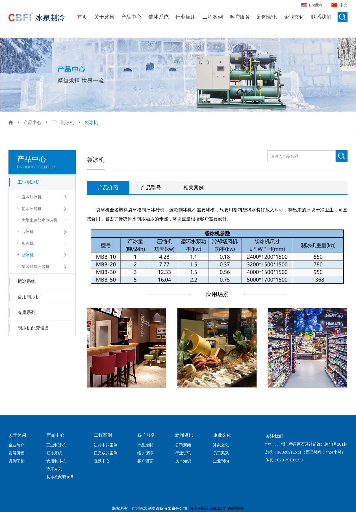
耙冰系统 (27, 281)
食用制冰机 (29, 296)
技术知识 (183, 461)
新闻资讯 (267, 17)
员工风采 (221, 453)
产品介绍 (108, 187)
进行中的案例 (106, 445)
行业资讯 (183, 453)
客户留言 (145, 461)
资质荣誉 (16, 461)
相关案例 (193, 187)
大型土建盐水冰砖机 (36, 220)
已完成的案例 (106, 453)
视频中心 (102, 461)
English (311, 5)
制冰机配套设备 (33, 328)
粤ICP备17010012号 (208, 508)
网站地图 (236, 508)
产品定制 (145, 445)
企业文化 (294, 17)
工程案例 (213, 17)
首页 (82, 17)
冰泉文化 (221, 445)
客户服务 (240, 17)
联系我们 (321, 17)
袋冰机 (91, 122)
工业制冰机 (63, 122)
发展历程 (16, 453)
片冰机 (25, 231)
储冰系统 (158, 17)
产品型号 (151, 187)
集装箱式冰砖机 (32, 266)
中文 (339, 5)
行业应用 (185, 17)
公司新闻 (183, 445)
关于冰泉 (104, 17)
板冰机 (25, 243)
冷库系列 (27, 312)
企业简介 (16, 445)
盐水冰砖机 (29, 208)
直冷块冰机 (29, 196)
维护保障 (145, 453)
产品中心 (131, 17)
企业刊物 (221, 461)
